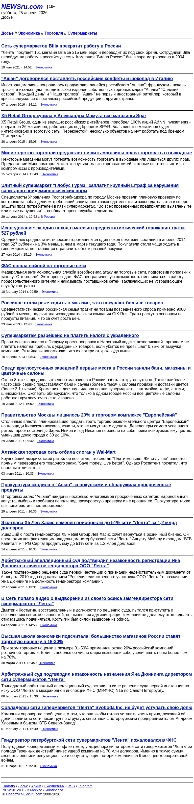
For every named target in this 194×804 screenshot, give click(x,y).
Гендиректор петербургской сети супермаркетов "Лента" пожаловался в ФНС (89, 740)
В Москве (34, 790)
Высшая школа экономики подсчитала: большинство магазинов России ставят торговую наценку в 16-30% (91, 639)
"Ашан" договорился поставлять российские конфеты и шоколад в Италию (87, 78)
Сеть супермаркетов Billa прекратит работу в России (61, 45)
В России (48, 216)
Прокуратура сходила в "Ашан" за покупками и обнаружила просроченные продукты (86, 487)
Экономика (43, 67)
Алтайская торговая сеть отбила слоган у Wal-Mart (58, 452)
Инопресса (54, 790)
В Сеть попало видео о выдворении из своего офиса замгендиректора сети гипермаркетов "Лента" (87, 601)
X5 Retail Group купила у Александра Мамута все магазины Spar (73, 115)
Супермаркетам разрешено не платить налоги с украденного (70, 335)
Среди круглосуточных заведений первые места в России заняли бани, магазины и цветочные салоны (96, 371)
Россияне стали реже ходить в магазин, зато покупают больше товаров (82, 302)
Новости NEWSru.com (24, 794)
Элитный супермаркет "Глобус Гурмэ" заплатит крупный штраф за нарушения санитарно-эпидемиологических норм (90, 188)
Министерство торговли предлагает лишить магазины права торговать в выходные (96, 152)
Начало (9, 786)
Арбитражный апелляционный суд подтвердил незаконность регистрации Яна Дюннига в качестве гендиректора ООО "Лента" (90, 563)
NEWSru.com (22, 6)
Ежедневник (54, 786)
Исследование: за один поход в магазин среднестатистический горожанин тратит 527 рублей (93, 230)
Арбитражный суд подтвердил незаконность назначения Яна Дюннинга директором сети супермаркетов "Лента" (96, 677)
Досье (23, 786)
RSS (71, 786)
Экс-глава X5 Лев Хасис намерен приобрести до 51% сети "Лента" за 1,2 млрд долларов (89, 525)
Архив (36, 786)
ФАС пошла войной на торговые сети (43, 265)
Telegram (85, 786)
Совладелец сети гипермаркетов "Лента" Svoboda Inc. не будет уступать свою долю (96, 707)
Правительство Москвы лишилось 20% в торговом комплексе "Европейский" (89, 415)
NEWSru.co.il (13, 790)
